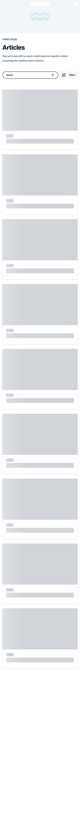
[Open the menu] (76, 4)
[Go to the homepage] (40, 4)
